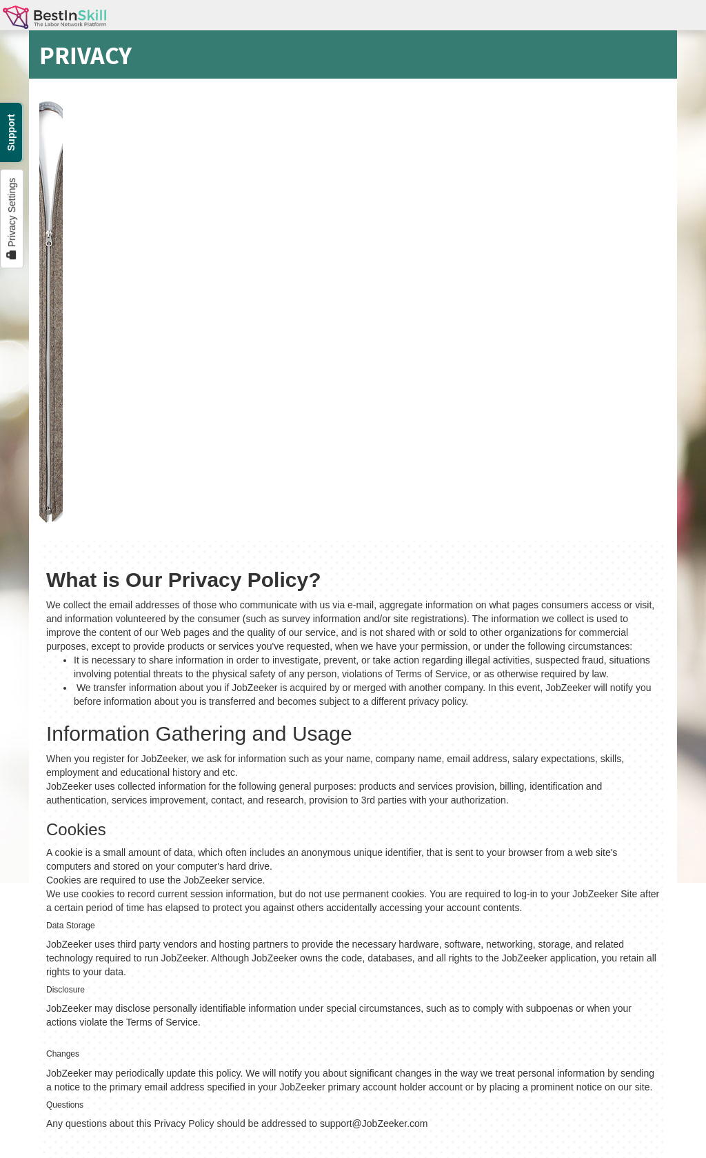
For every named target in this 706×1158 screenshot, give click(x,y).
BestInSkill (54, 22)
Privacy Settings (11, 218)
